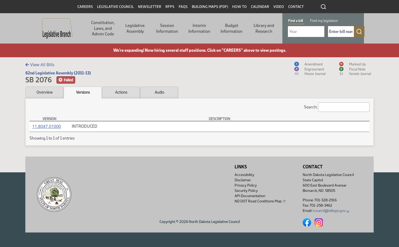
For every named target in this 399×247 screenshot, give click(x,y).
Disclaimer (243, 180)
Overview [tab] (44, 92)
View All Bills (39, 65)
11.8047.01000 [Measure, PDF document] (46, 126)
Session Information (167, 28)
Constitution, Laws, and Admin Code (103, 28)
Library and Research (264, 28)
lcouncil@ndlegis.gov (331, 210)
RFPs (169, 6)
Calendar (260, 6)
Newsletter (149, 6)
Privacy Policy (246, 185)
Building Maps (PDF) (210, 6)
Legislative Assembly (135, 28)
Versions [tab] (83, 92)
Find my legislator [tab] (324, 20)
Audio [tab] (159, 92)
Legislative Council (115, 6)
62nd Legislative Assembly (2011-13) (58, 72)
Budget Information (232, 28)
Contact (296, 6)
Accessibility (244, 175)
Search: (336, 107)
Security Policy (246, 190)
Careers (85, 6)
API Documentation (250, 196)
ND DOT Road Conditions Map (260, 201)
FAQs (183, 6)
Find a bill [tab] (295, 20)
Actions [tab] (121, 92)
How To (239, 6)
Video (278, 6)
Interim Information (199, 28)
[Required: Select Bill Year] (306, 31)
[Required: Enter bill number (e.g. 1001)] (341, 31)
